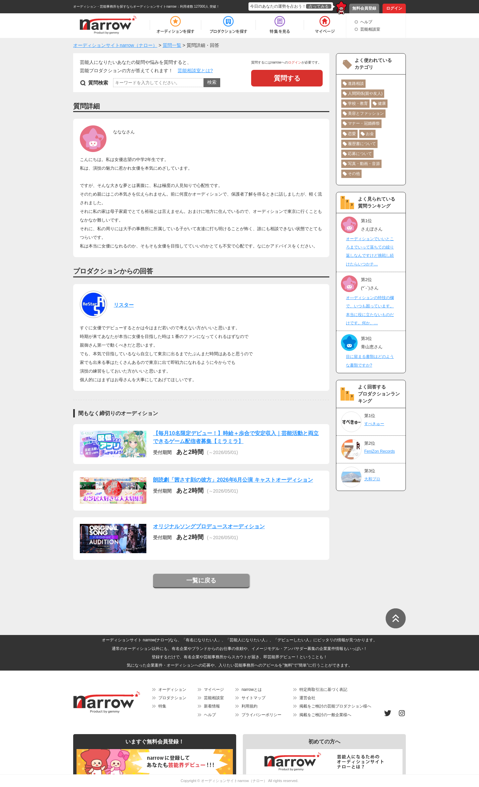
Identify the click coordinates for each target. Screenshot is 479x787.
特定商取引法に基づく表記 (323, 689)
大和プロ (372, 479)
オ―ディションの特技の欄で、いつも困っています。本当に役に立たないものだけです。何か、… (370, 310)
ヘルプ (366, 22)
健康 (382, 103)
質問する (287, 78)
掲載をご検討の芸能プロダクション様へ (335, 706)
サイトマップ (253, 698)
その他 (354, 173)
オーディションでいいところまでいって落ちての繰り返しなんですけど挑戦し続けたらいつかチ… (370, 251)
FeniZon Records (379, 451)
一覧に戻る (201, 580)
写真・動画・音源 (364, 163)
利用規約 (249, 706)
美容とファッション (366, 113)
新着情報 (212, 706)
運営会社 (307, 698)
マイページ (214, 689)
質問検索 (98, 82)
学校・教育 (358, 103)
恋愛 (352, 133)
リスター (124, 305)
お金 (370, 133)
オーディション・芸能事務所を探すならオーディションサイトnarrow (125, 6)
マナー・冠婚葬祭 (364, 123)
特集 (162, 706)
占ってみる (319, 6)
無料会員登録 (364, 8)
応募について (360, 153)
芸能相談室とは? (195, 70)
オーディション (172, 689)
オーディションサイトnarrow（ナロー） (234, 781)
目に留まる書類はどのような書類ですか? (370, 360)
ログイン (394, 8)
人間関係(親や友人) (365, 93)
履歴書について (362, 143)
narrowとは (251, 689)
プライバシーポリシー (261, 714)
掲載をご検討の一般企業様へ (325, 714)
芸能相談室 (370, 29)
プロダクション (172, 698)
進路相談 (356, 83)
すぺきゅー (374, 423)
